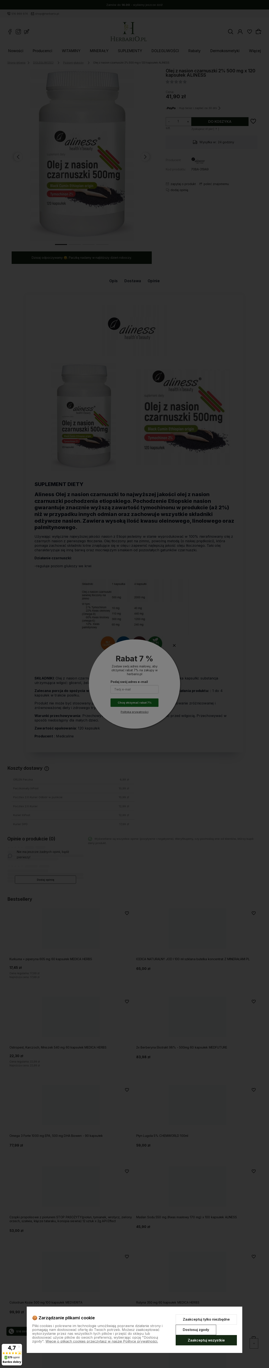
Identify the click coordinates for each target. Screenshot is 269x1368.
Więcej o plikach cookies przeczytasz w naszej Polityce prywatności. (101, 1341)
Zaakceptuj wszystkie (206, 1340)
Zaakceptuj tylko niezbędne (206, 1319)
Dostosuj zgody (196, 1329)
